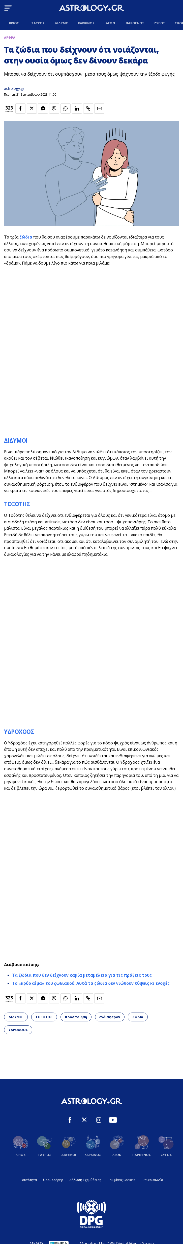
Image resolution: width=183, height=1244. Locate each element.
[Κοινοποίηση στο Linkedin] (77, 108)
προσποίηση (76, 1017)
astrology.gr (14, 88)
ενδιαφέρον (109, 1017)
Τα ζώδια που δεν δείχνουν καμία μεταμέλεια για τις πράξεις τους (82, 975)
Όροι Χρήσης (53, 1179)
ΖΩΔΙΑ (137, 1017)
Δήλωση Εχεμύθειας (85, 1179)
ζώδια (25, 237)
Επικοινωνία (153, 1179)
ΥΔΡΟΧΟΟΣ (19, 732)
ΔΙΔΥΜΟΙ (15, 440)
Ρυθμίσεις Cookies (122, 1180)
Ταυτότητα (28, 1179)
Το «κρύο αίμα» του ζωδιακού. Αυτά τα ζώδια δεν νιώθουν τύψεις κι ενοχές (91, 983)
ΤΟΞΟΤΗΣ (17, 504)
